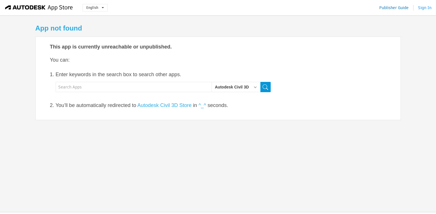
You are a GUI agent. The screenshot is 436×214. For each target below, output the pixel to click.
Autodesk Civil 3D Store (164, 105)
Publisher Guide (394, 8)
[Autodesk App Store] (39, 7)
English (95, 7)
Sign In (424, 8)
